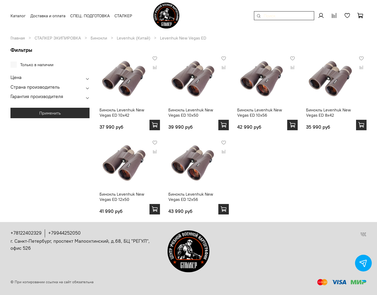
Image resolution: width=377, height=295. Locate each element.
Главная (17, 38)
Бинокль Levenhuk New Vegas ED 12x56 (190, 196)
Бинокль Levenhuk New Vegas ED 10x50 (190, 112)
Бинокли (99, 38)
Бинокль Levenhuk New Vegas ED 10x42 (121, 112)
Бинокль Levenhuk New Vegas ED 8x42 (328, 112)
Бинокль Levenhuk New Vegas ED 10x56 (259, 112)
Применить (50, 113)
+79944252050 (64, 233)
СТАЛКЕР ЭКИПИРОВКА (58, 38)
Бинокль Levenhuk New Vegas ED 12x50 (121, 196)
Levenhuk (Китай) (133, 38)
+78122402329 (26, 233)
